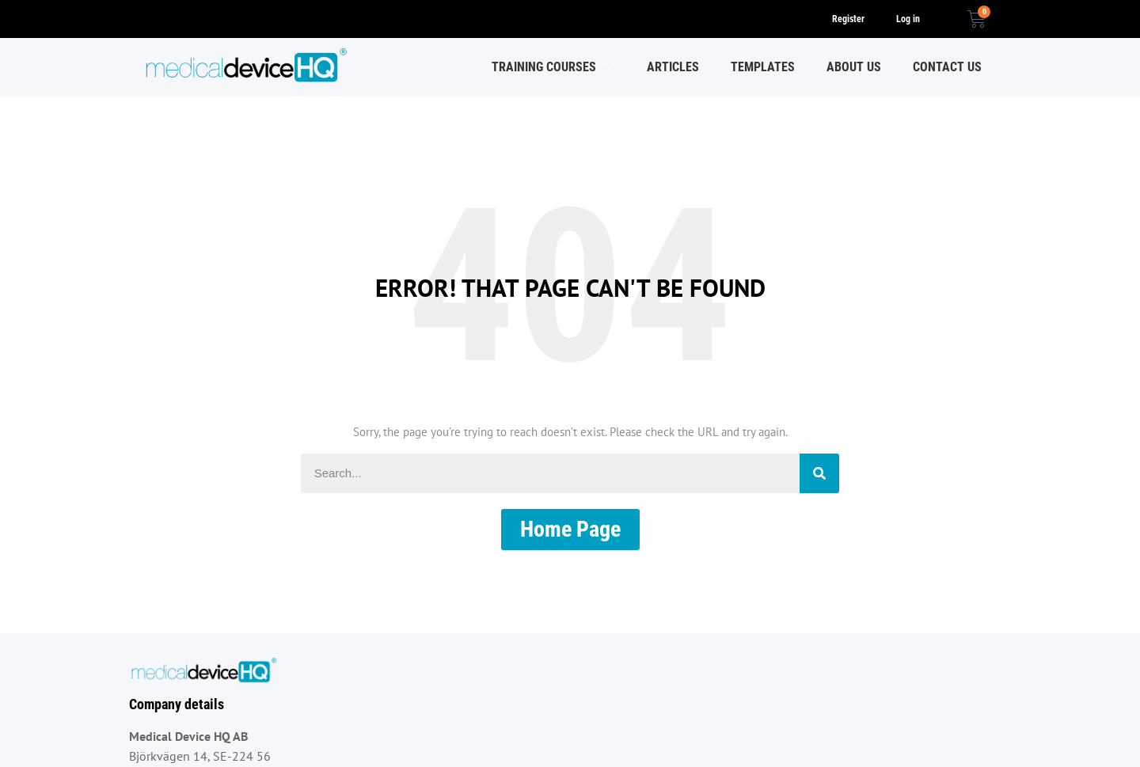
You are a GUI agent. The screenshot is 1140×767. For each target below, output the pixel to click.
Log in (908, 19)
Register (848, 19)
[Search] (819, 473)
